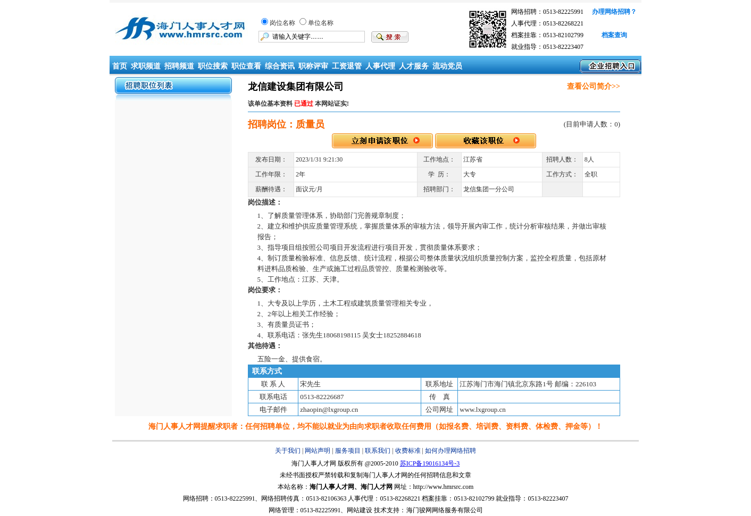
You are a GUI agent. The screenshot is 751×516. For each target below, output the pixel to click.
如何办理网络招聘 (450, 450)
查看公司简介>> (593, 86)
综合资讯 (280, 66)
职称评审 (313, 66)
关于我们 (288, 450)
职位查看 (246, 66)
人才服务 (414, 66)
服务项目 (348, 450)
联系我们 (377, 450)
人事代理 (380, 66)
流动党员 (447, 66)
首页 (118, 66)
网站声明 (317, 450)
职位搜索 (213, 66)
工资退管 (347, 66)
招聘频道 (179, 66)
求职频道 (146, 66)
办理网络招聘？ (614, 11)
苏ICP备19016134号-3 (430, 463)
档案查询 (614, 35)
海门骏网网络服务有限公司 (444, 510)
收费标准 (408, 450)
